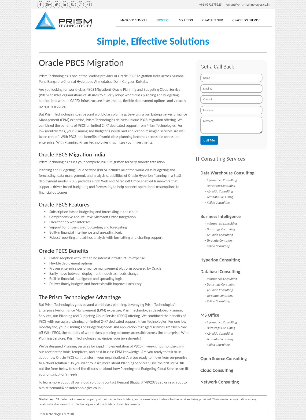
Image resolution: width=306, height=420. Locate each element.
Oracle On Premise (246, 20)
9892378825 (213, 5)
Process (162, 20)
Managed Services (133, 20)
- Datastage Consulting (220, 186)
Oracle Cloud (212, 20)
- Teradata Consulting (219, 197)
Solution (186, 20)
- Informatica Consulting (221, 180)
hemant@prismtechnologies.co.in (247, 5)
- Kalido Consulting (217, 203)
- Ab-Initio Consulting (219, 191)
